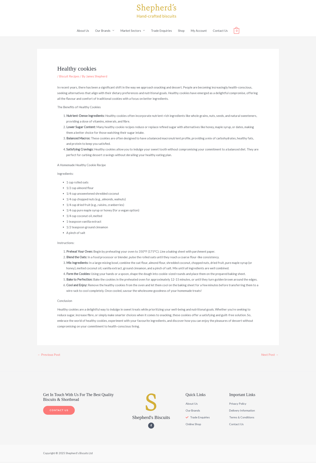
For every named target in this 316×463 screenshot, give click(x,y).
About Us (83, 32)
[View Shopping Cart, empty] (236, 32)
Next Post (270, 356)
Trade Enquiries (161, 32)
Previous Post (48, 356)
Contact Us (220, 32)
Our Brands (102, 32)
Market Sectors (130, 32)
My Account (199, 32)
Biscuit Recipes (69, 77)
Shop (181, 32)
